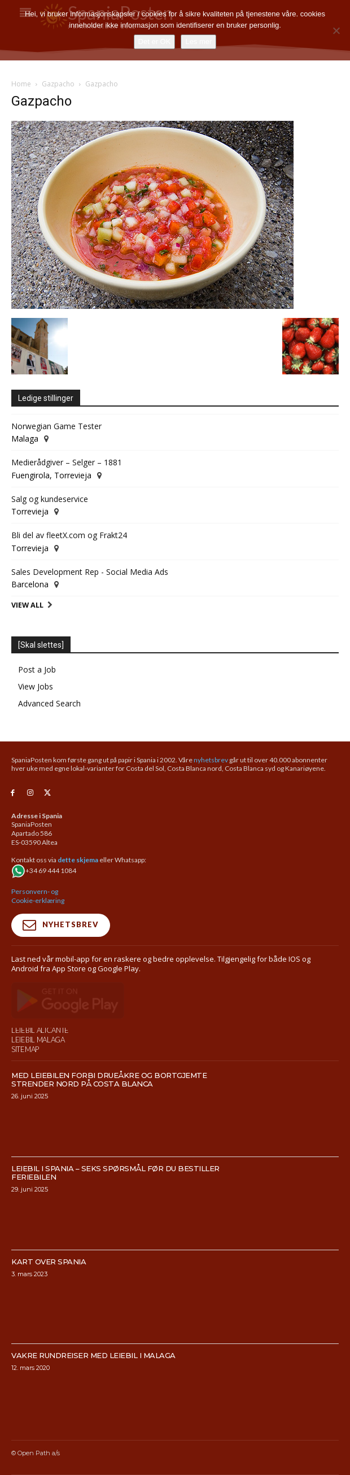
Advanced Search (49, 703)
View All (27, 605)
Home (21, 84)
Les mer (198, 41)
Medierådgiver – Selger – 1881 (66, 462)
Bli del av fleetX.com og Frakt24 (69, 535)
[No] (336, 30)
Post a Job (37, 669)
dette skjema (78, 860)
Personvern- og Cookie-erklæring (37, 896)
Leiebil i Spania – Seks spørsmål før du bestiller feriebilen (115, 1197)
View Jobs (35, 686)
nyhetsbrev (211, 760)
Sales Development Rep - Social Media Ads (89, 571)
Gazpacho (58, 84)
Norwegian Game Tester (56, 426)
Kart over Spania (48, 1285)
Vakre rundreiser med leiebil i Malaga (93, 1379)
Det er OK (154, 41)
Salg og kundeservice (49, 499)
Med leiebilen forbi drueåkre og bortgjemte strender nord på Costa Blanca (109, 1103)
